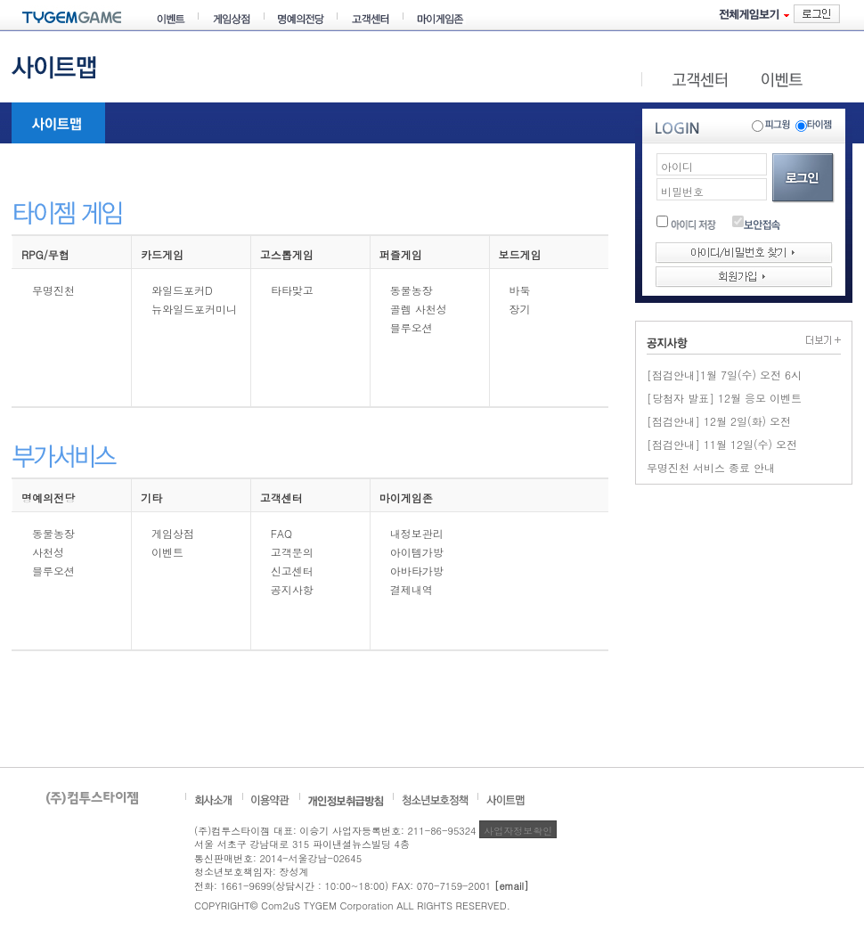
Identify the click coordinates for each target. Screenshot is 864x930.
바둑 (520, 290)
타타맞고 (292, 290)
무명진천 (53, 290)
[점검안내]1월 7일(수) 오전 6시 (724, 374)
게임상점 (172, 533)
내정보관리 (417, 533)
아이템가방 (417, 551)
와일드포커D (182, 290)
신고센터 (292, 570)
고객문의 (292, 551)
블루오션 (411, 327)
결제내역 (411, 589)
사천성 (48, 551)
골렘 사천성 (418, 308)
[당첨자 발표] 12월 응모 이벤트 (724, 397)
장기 (520, 308)
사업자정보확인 (518, 830)
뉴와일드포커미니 (194, 308)
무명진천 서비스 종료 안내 (711, 467)
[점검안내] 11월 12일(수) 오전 (722, 444)
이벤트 (167, 551)
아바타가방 (417, 570)
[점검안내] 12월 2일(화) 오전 (719, 420)
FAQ (281, 533)
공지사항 (292, 589)
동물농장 (411, 290)
